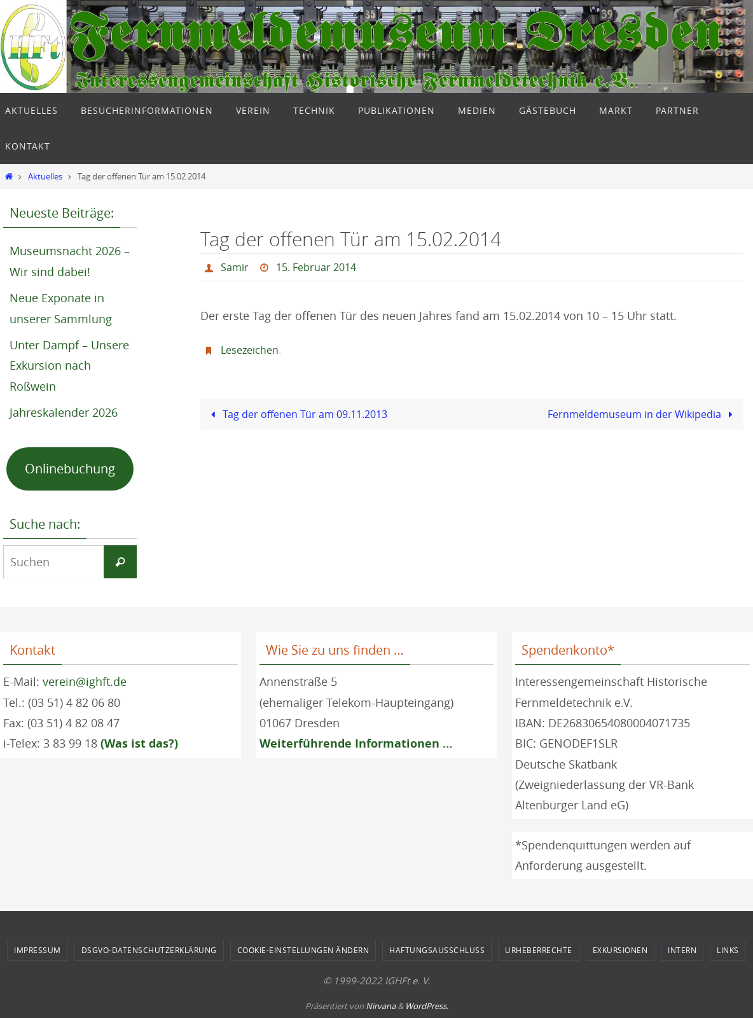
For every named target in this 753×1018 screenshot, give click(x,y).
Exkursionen (620, 950)
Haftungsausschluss (437, 950)
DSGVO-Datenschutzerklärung (149, 950)
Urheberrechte (538, 950)
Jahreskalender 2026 (64, 412)
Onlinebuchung (70, 468)
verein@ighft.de (85, 681)
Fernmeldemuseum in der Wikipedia (643, 414)
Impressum (37, 950)
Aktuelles (45, 176)
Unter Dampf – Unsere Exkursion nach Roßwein (69, 365)
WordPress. (426, 1006)
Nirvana (381, 1006)
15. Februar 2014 (316, 267)
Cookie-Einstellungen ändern (303, 950)
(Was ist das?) (139, 743)
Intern (682, 950)
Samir (235, 267)
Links (728, 950)
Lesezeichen (250, 350)
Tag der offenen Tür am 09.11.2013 (296, 414)
